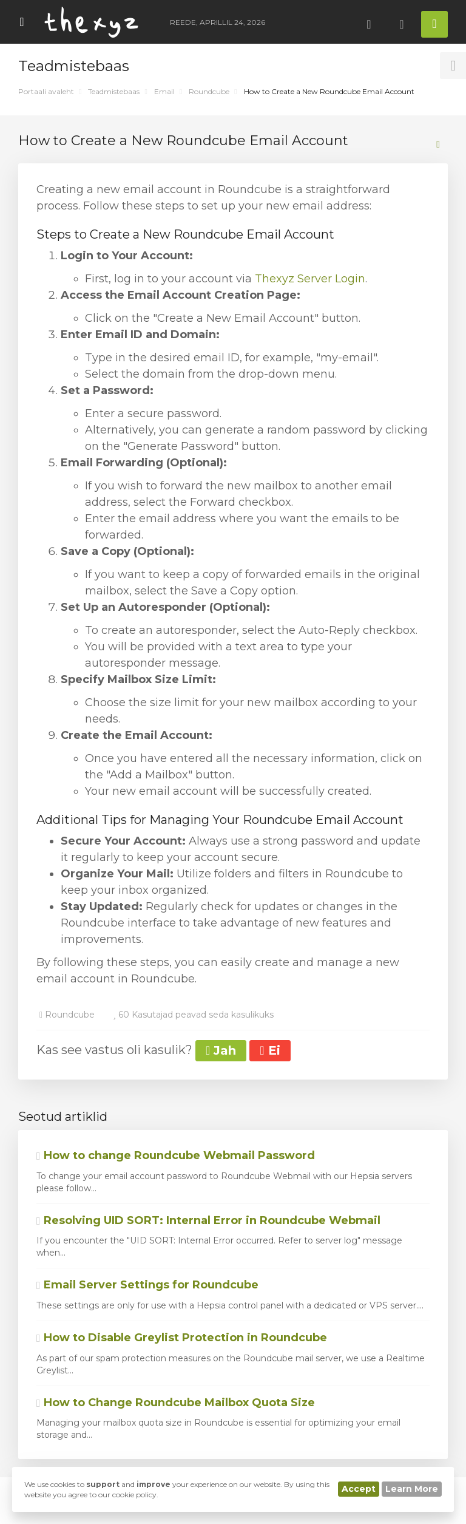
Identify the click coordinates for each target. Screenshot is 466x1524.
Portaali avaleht (46, 91)
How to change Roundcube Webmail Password (175, 1155)
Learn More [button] (411, 1488)
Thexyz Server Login (310, 278)
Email (164, 91)
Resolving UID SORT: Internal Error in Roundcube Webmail (208, 1220)
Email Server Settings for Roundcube (147, 1284)
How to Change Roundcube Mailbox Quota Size (175, 1402)
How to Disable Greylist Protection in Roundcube (181, 1337)
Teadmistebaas (114, 91)
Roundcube (209, 91)
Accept (359, 1488)
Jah (221, 1050)
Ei (270, 1050)
